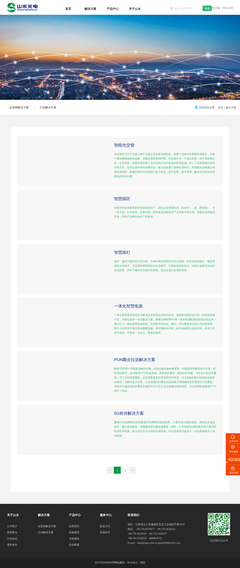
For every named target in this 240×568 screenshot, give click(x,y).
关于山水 (135, 8)
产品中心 (113, 8)
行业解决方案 (48, 107)
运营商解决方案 (19, 107)
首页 (68, 8)
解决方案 (90, 8)
